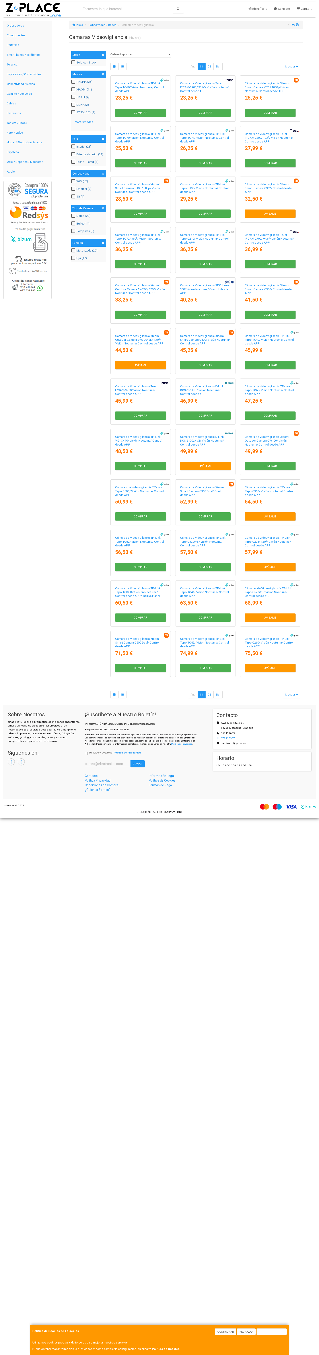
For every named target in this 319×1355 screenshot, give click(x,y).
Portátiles (13, 45)
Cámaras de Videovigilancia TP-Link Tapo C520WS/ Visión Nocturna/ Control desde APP (268, 1084)
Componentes (16, 35)
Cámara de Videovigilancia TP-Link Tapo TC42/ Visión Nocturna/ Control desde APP (204, 1179)
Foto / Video (15, 132)
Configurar (225, 1331)
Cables (11, 103)
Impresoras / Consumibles (24, 74)
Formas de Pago (160, 1322)
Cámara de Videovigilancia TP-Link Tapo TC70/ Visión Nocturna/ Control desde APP (139, 227)
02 (209, 66)
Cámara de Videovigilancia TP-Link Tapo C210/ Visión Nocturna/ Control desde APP (204, 417)
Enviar (137, 1300)
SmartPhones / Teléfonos (23, 54)
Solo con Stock (84, 62)
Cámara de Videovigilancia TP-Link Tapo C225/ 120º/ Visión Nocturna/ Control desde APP (268, 989)
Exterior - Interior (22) (87, 154)
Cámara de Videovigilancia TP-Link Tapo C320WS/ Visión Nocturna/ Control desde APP (203, 989)
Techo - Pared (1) (85, 162)
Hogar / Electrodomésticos (24, 142)
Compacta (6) (83, 231)
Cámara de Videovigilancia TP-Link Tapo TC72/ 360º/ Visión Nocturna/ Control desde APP (138, 417)
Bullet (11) (80, 223)
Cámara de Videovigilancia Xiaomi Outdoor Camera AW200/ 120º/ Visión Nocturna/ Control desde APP (140, 513)
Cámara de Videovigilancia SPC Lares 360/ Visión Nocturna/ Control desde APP (204, 513)
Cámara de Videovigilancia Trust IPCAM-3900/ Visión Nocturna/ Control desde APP (136, 703)
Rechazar (246, 1331)
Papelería (13, 152)
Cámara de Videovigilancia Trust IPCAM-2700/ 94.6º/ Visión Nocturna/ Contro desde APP (269, 417)
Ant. (193, 66)
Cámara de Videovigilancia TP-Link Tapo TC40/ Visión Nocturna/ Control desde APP (269, 608)
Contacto (282, 8)
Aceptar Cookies (272, 1331)
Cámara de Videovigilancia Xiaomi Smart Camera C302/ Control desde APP (268, 322)
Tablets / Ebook (17, 123)
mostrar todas (84, 122)
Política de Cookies (165, 1349)
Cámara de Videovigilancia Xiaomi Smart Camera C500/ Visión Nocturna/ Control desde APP (205, 608)
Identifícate (257, 8)
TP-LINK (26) (82, 82)
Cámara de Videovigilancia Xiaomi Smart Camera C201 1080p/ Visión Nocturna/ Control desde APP (267, 132)
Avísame (270, 348)
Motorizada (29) (84, 250)
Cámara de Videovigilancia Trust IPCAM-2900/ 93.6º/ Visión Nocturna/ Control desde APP (204, 132)
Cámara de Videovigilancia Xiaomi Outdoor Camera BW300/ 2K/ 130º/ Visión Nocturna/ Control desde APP (139, 608)
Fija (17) (79, 258)
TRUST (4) (80, 97)
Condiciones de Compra (102, 1322)
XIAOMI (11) (82, 89)
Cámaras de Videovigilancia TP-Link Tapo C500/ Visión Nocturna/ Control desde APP (139, 893)
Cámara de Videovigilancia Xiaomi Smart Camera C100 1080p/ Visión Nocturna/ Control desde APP (137, 322)
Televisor (12, 64)
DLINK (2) (80, 105)
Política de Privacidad (181, 1281)
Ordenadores (15, 25)
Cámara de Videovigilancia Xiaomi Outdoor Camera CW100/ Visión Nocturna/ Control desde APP (267, 798)
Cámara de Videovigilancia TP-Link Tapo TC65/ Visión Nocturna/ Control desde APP (269, 703)
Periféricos (14, 113)
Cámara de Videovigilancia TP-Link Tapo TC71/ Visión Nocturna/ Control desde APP (204, 227)
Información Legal (162, 1313)
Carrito (304, 8)
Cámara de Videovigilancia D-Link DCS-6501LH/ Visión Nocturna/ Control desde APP (202, 703)
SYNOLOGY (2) (83, 112)
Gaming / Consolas (19, 93)
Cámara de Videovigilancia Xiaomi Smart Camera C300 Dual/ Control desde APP (202, 893)
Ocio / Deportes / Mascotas (25, 161)
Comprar (140, 157)
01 (201, 66)
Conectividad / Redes (21, 84)
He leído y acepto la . (115, 1289)
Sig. (218, 66)
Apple (11, 171)
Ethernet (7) (81, 189)
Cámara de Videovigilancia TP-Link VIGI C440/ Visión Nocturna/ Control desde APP (138, 798)
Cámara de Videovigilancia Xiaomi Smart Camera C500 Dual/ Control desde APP (137, 1179)
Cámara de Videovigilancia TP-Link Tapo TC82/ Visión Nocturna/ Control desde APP (139, 989)
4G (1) (78, 196)
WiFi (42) (80, 181)
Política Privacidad (98, 1317)
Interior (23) (81, 146)
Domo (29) (81, 216)
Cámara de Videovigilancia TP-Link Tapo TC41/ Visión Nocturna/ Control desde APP (204, 1084)
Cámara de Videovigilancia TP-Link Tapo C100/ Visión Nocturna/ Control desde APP (204, 322)
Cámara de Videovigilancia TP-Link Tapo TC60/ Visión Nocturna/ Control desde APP (139, 132)
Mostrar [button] (291, 66)
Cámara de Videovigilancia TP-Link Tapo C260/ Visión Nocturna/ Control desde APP (269, 1179)
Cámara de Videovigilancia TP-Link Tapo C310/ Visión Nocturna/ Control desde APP (269, 893)
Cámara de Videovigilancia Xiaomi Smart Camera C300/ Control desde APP (268, 513)
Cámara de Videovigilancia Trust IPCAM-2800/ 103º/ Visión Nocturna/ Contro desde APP (269, 227)
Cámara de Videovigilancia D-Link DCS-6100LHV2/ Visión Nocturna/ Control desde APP (202, 798)
